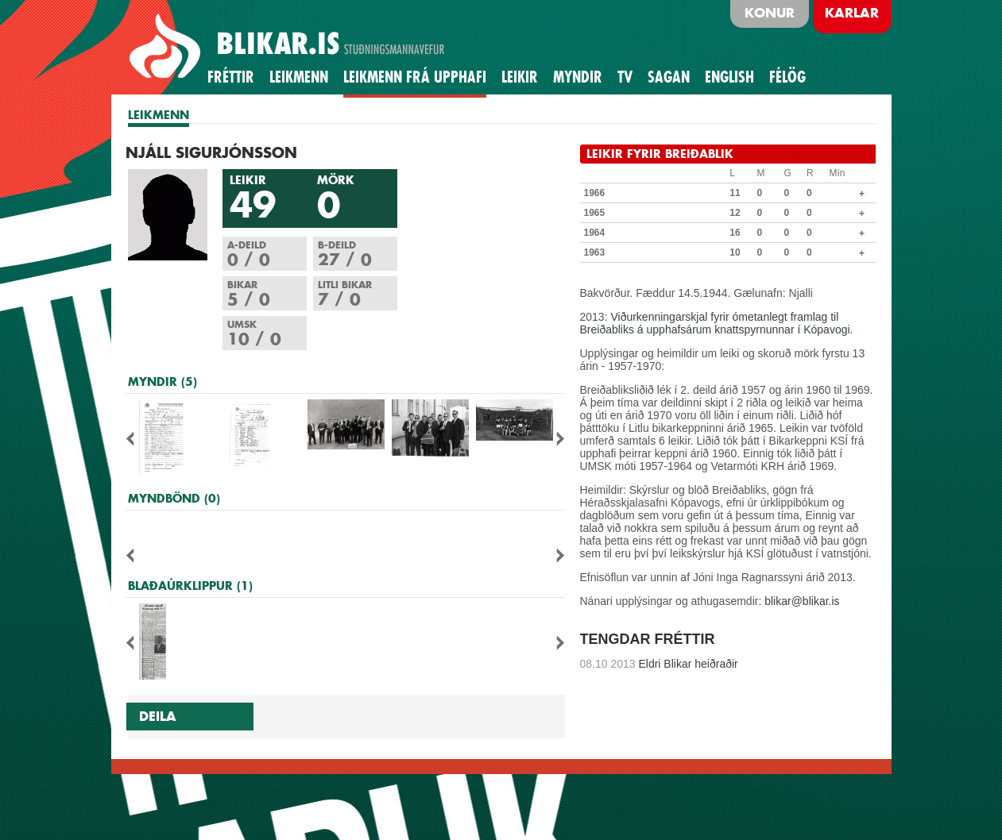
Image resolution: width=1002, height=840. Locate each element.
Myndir (577, 77)
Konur (770, 12)
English (729, 77)
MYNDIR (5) (162, 381)
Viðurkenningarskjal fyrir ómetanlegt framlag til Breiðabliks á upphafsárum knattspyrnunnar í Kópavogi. (716, 323)
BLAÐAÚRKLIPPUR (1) (190, 585)
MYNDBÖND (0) (174, 498)
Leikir (519, 77)
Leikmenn (298, 77)
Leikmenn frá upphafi (414, 77)
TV (625, 77)
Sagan (669, 77)
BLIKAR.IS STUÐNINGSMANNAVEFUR (289, 47)
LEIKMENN (158, 114)
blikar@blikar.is (801, 601)
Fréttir (230, 77)
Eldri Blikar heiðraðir (659, 663)
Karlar (852, 12)
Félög (787, 77)
